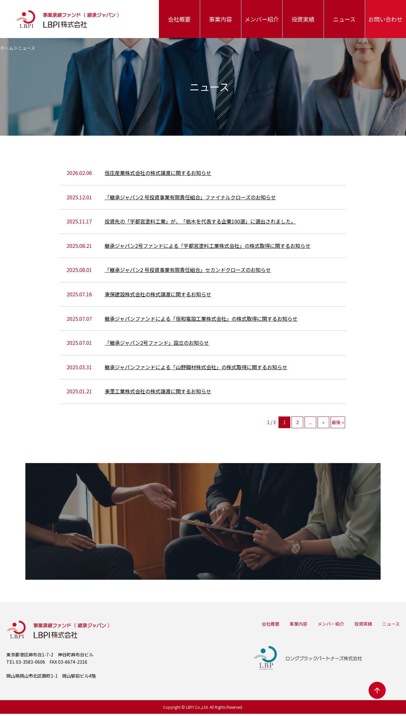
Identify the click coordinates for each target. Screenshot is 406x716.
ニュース (344, 19)
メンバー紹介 (262, 19)
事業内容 (220, 19)
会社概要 (179, 19)
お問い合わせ (385, 19)
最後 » (338, 422)
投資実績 (302, 19)
